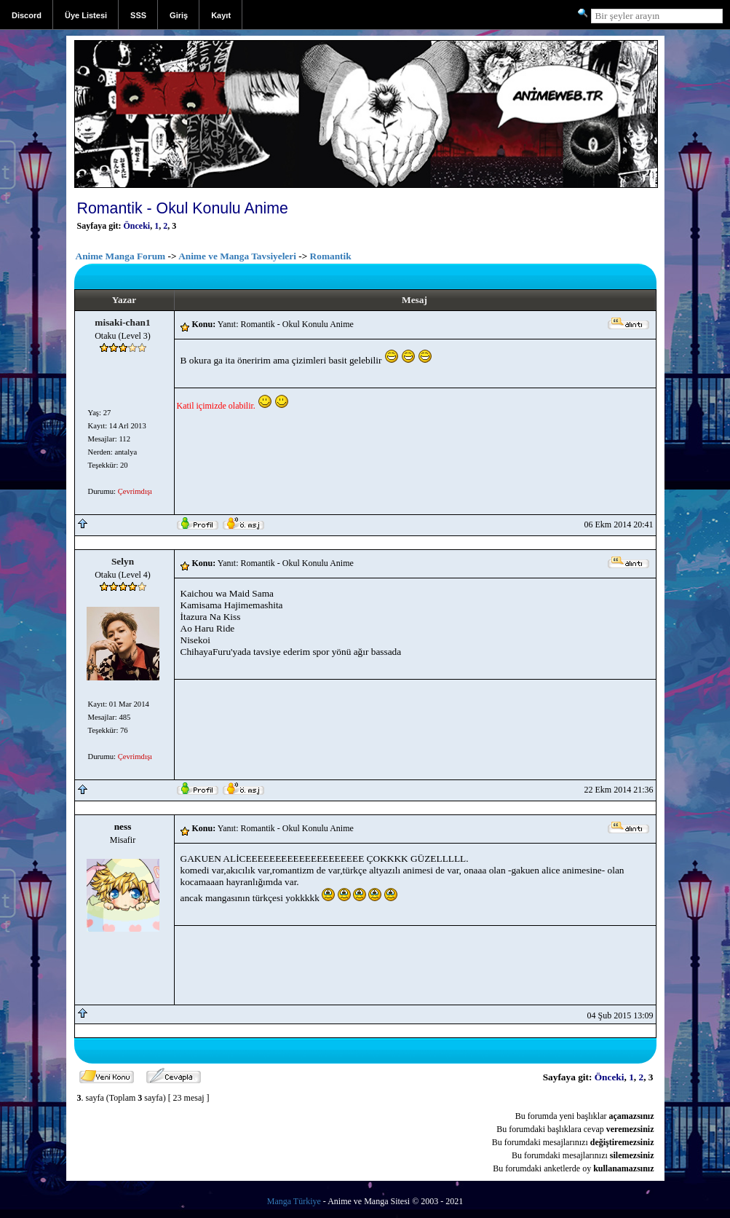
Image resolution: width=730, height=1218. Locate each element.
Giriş (179, 15)
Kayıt (221, 15)
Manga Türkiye (294, 1201)
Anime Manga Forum (121, 256)
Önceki (137, 226)
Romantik (331, 256)
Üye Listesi (86, 15)
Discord (26, 15)
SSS (138, 15)
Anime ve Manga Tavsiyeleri (237, 256)
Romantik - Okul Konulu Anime (182, 208)
